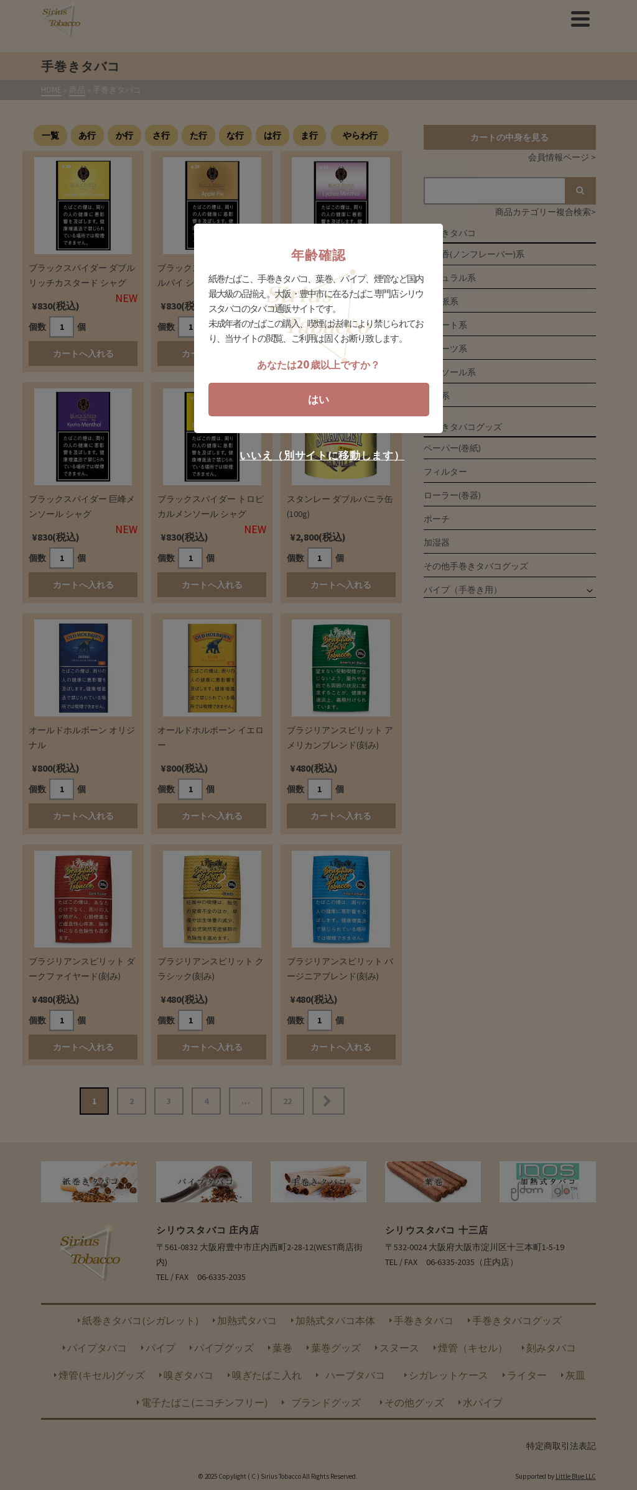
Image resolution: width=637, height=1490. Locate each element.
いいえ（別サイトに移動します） (321, 455)
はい (318, 399)
